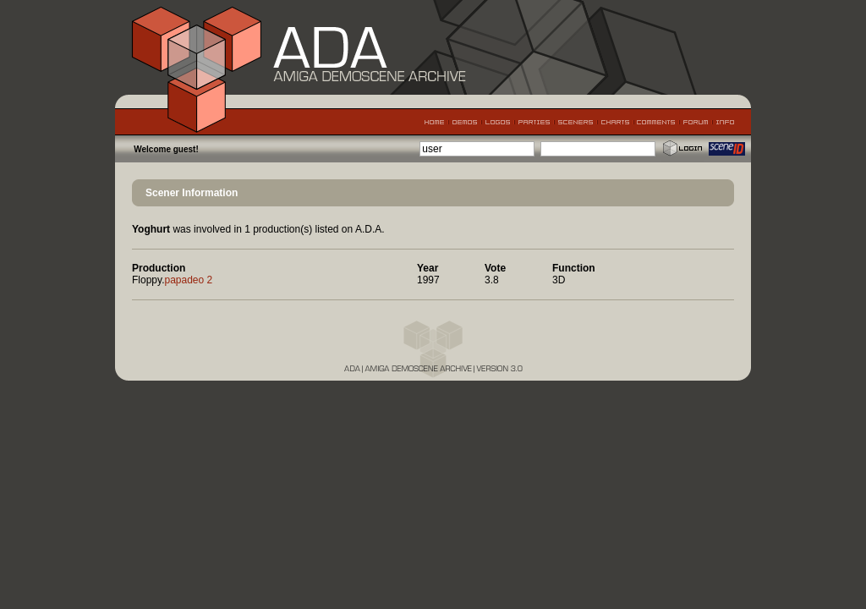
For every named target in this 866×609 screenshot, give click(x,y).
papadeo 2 (188, 280)
